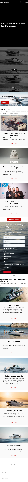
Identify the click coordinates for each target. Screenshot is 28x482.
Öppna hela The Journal (14, 219)
